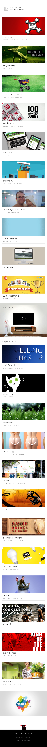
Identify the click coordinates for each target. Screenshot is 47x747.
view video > (7, 307)
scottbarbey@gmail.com (23, 737)
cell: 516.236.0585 (23, 740)
